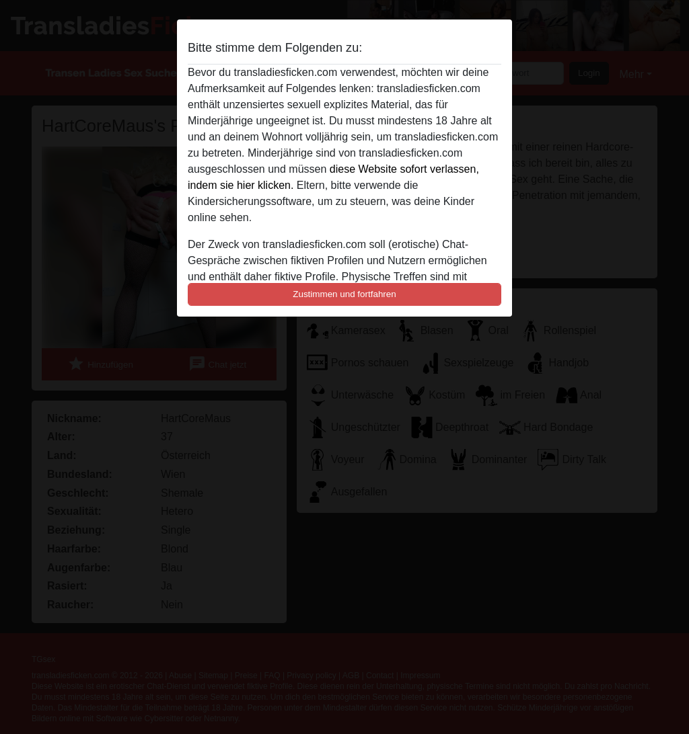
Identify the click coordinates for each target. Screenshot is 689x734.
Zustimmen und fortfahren (344, 294)
